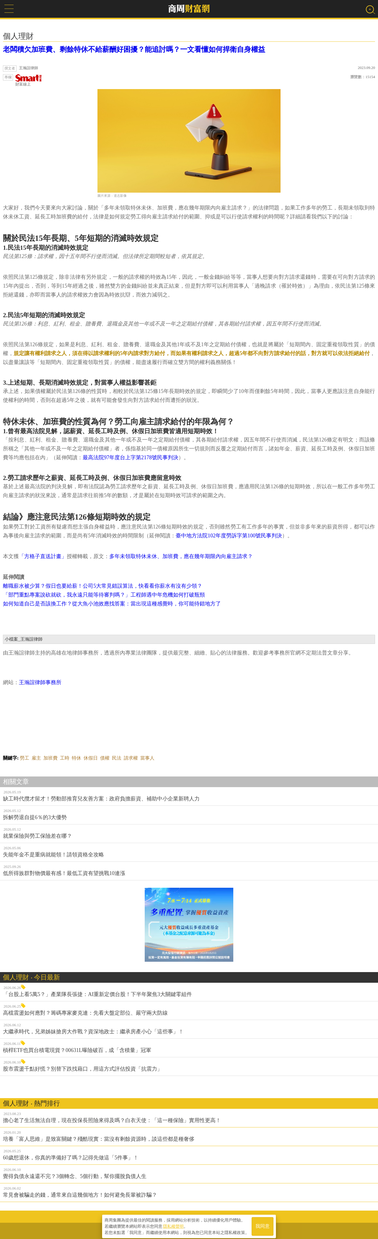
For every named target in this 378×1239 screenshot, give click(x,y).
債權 (105, 758)
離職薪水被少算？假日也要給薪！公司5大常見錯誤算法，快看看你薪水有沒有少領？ (102, 586)
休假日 (91, 758)
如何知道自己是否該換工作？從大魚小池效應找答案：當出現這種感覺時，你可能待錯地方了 (112, 604)
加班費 (50, 758)
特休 (76, 758)
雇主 (36, 758)
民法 (116, 758)
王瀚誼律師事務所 (40, 682)
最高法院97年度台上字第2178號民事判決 (130, 457)
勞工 (24, 758)
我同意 (262, 1224)
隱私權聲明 (173, 1224)
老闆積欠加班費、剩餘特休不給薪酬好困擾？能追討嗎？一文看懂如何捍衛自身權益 (134, 49)
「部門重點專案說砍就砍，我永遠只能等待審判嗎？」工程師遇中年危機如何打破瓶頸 (104, 595)
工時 (64, 758)
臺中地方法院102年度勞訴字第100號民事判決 (229, 536)
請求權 (131, 758)
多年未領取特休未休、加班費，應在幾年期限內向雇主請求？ (181, 556)
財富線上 (28, 80)
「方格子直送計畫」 (43, 556)
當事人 (147, 758)
